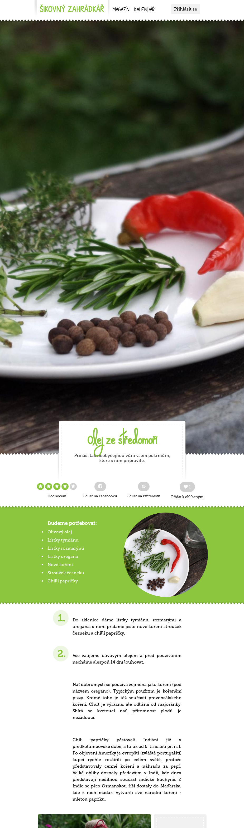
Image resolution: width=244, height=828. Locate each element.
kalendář (144, 10)
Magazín (121, 10)
